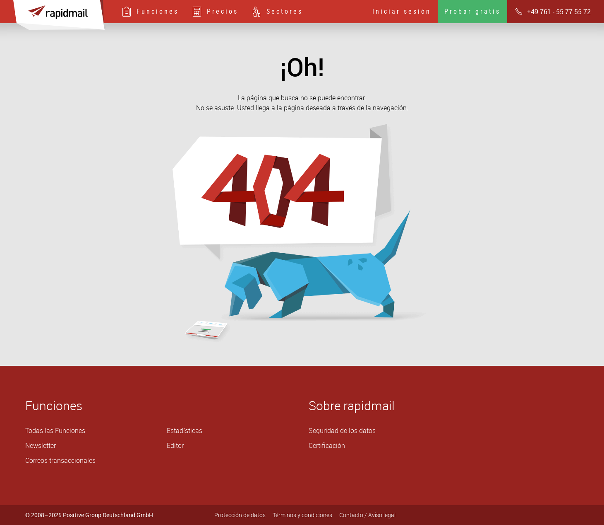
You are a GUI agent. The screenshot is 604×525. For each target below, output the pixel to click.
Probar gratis (472, 11)
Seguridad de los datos (342, 430)
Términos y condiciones (302, 515)
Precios (215, 12)
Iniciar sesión (401, 11)
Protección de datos (240, 515)
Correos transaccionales (60, 460)
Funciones (150, 12)
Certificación (327, 445)
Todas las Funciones (55, 430)
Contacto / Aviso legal (367, 515)
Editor (175, 445)
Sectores (277, 12)
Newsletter (40, 445)
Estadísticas (184, 430)
